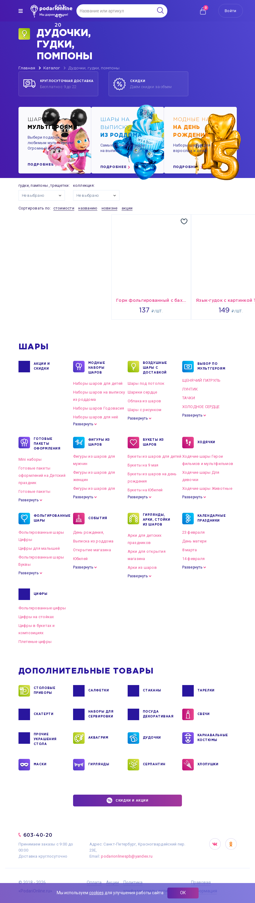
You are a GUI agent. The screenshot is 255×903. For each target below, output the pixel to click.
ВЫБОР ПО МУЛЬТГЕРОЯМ (211, 366)
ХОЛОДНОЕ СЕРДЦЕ (201, 406)
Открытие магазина (92, 550)
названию (87, 208)
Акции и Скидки (42, 366)
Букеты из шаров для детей (155, 456)
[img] (20, 10)
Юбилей (80, 558)
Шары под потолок (146, 383)
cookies (96, 892)
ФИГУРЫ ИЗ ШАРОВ (99, 442)
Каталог (51, 68)
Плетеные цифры (35, 641)
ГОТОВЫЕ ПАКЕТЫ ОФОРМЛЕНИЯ (47, 443)
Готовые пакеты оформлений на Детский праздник (41, 475)
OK (231, 844)
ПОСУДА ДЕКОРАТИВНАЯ (158, 714)
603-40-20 (38, 835)
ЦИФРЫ (41, 594)
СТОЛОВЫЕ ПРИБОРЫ (44, 691)
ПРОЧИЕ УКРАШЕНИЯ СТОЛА (45, 739)
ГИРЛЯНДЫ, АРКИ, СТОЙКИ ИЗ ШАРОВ (156, 519)
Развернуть (83, 424)
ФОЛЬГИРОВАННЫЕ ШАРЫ (49, 518)
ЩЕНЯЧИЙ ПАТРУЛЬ (201, 380)
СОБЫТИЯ (97, 518)
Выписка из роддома (93, 541)
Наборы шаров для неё (95, 417)
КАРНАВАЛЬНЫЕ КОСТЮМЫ (212, 738)
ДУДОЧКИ (152, 738)
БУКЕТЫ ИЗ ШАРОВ (153, 442)
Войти (230, 10)
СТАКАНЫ (152, 691)
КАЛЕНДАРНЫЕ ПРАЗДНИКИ (211, 518)
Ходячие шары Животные (207, 488)
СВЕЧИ (203, 714)
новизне (110, 208)
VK (215, 844)
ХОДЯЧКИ (206, 442)
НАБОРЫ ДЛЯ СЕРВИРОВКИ (101, 714)
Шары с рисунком (145, 409)
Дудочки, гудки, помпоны (93, 68)
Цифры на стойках (36, 617)
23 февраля (193, 532)
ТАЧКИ (188, 398)
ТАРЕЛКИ (206, 691)
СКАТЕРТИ (44, 714)
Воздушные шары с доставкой (155, 367)
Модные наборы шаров (96, 367)
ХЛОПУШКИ (208, 764)
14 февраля (193, 558)
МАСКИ (40, 764)
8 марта (189, 550)
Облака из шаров (144, 401)
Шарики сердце (142, 392)
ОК (183, 892)
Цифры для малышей (39, 548)
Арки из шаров (142, 567)
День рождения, (88, 532)
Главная (26, 68)
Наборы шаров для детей (98, 383)
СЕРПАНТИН (154, 764)
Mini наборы (30, 459)
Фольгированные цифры (42, 608)
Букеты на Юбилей (145, 490)
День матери (194, 541)
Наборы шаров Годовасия (98, 408)
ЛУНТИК (190, 389)
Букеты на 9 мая (143, 465)
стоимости (63, 208)
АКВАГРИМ (98, 738)
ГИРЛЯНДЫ (98, 764)
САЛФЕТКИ (98, 691)
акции (127, 208)
